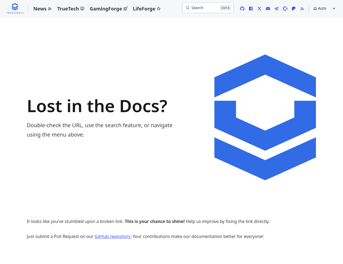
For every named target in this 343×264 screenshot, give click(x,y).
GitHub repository (113, 236)
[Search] (208, 7)
